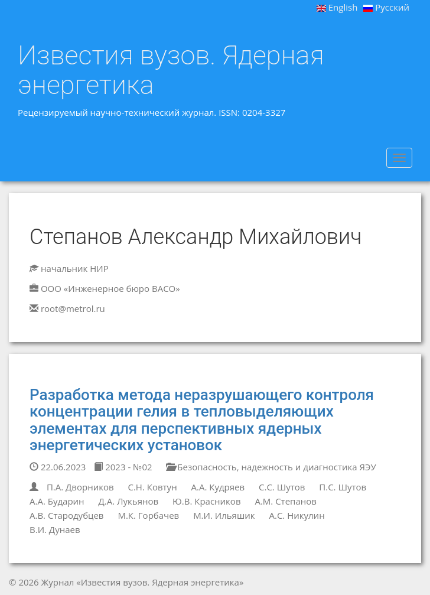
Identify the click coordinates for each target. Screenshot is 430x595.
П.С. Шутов (342, 487)
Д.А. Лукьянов (129, 501)
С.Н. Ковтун (152, 487)
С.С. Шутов (282, 487)
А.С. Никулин (296, 515)
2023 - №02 (123, 467)
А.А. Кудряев (218, 487)
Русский (386, 7)
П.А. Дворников (80, 487)
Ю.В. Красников (206, 501)
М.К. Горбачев (148, 515)
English (337, 7)
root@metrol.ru (73, 308)
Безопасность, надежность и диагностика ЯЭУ (271, 467)
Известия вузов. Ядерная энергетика (171, 70)
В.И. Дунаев (55, 529)
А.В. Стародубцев (66, 515)
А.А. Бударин (57, 501)
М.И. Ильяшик (224, 515)
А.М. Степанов (285, 501)
